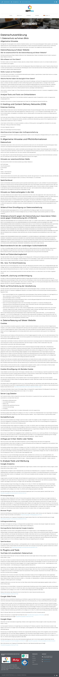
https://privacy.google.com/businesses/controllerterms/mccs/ (13, 493)
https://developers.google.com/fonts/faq (35, 614)
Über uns (19, 15)
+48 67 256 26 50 (46, 661)
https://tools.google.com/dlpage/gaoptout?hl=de (31, 514)
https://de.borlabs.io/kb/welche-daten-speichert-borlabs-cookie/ (27, 386)
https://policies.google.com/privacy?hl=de (9, 593)
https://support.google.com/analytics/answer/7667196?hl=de (24, 547)
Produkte (29, 15)
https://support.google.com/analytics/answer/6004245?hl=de (13, 518)
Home (11, 15)
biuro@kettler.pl (46, 659)
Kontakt (37, 15)
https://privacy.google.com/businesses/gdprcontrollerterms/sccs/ (41, 640)
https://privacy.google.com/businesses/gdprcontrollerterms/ (13, 640)
